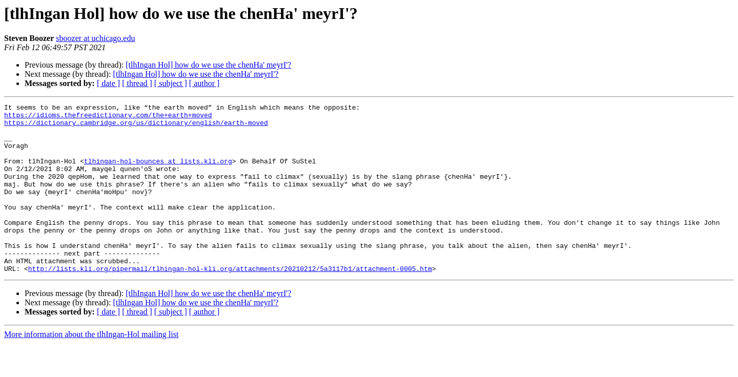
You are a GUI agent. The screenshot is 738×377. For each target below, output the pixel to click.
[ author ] (204, 83)
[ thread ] (137, 83)
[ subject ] (170, 83)
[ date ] (108, 83)
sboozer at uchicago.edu (95, 38)
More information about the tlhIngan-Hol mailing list (91, 368)
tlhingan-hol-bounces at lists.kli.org (158, 173)
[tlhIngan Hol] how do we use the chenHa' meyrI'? (208, 64)
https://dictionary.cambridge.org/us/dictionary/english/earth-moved (136, 127)
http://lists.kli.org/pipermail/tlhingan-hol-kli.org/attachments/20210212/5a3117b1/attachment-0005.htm (230, 302)
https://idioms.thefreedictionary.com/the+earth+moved (108, 117)
